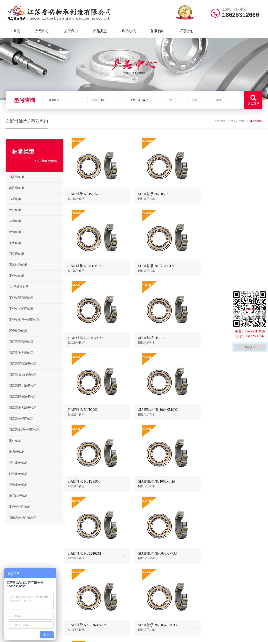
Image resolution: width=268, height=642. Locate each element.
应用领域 (129, 32)
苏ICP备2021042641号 (104, 636)
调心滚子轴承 (18, 480)
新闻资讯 (77, 603)
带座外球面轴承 (19, 512)
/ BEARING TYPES (157, 572)
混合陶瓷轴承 (18, 337)
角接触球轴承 (18, 501)
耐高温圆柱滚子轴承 (22, 392)
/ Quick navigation (89, 572)
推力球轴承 (16, 458)
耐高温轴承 (16, 183)
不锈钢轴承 (16, 282)
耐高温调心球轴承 (21, 348)
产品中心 (42, 32)
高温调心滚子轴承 (149, 596)
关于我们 (71, 32)
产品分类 (77, 596)
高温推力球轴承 (148, 589)
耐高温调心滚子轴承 (22, 370)
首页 (16, 32)
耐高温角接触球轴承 (22, 381)
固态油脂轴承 (18, 271)
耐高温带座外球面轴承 (24, 436)
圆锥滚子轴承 (18, 490)
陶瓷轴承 (15, 249)
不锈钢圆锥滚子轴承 (179, 603)
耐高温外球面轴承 (21, 425)
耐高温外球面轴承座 (22, 523)
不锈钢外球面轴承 (21, 315)
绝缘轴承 (15, 238)
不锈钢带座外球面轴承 (24, 326)
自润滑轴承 (16, 194)
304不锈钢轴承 (19, 293)
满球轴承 (15, 227)
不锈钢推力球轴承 (178, 596)
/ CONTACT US (221, 572)
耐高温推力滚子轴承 (22, 414)
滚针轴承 (15, 447)
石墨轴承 (15, 205)
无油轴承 (15, 216)
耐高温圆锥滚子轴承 (22, 403)
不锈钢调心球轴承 (21, 304)
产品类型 (100, 32)
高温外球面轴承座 (149, 609)
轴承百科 (158, 32)
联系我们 (187, 32)
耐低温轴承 (16, 260)
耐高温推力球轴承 (21, 359)
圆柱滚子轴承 (18, 469)
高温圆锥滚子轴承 (149, 603)
